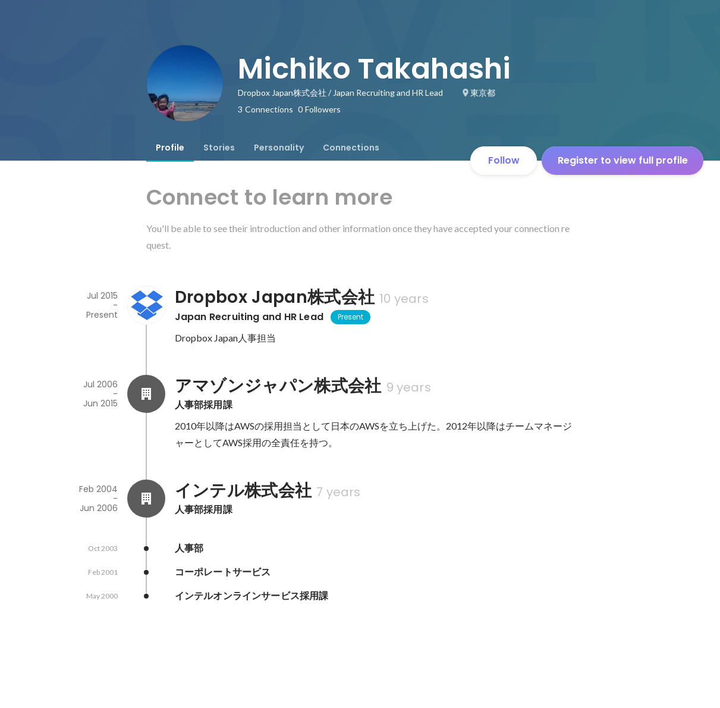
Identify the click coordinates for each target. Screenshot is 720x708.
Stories (219, 147)
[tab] (170, 147)
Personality (279, 147)
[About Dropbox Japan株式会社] (146, 305)
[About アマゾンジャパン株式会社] (146, 394)
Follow (504, 160)
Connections (351, 147)
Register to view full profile (623, 160)
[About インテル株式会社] (146, 499)
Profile (170, 147)
